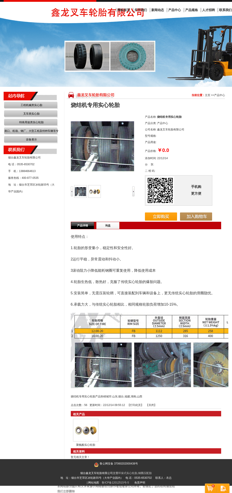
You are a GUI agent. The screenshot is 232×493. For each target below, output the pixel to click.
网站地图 (93, 482)
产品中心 (219, 95)
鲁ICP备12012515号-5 (115, 482)
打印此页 (135, 405)
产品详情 (82, 225)
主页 (207, 95)
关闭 (151, 405)
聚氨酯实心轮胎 (85, 444)
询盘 (108, 225)
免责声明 (139, 482)
